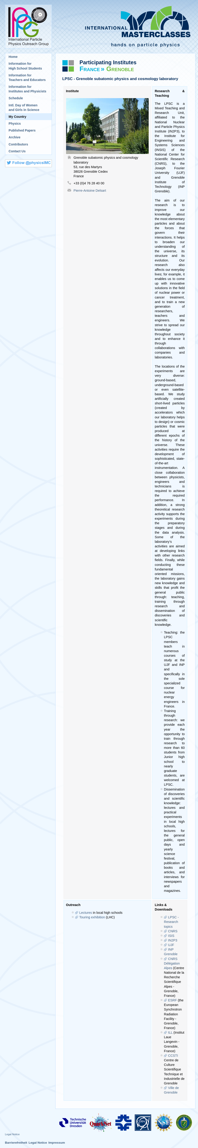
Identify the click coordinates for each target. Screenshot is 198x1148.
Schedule (16, 98)
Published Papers (22, 130)
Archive (14, 137)
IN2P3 (172, 940)
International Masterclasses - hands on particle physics (125, 26)
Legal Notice (12, 1134)
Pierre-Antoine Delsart (90, 190)
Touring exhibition (92, 917)
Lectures (85, 912)
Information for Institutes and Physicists (27, 89)
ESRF (172, 1000)
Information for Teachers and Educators (27, 77)
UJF (171, 945)
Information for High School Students (25, 66)
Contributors (18, 144)
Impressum (56, 1142)
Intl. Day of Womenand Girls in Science (24, 107)
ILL (170, 1032)
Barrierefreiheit (16, 1142)
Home (13, 57)
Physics (15, 123)
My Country (17, 116)
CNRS (173, 931)
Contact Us (17, 151)
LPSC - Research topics (171, 921)
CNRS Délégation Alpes (172, 963)
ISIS (171, 936)
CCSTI (173, 1055)
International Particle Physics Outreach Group (28, 26)
